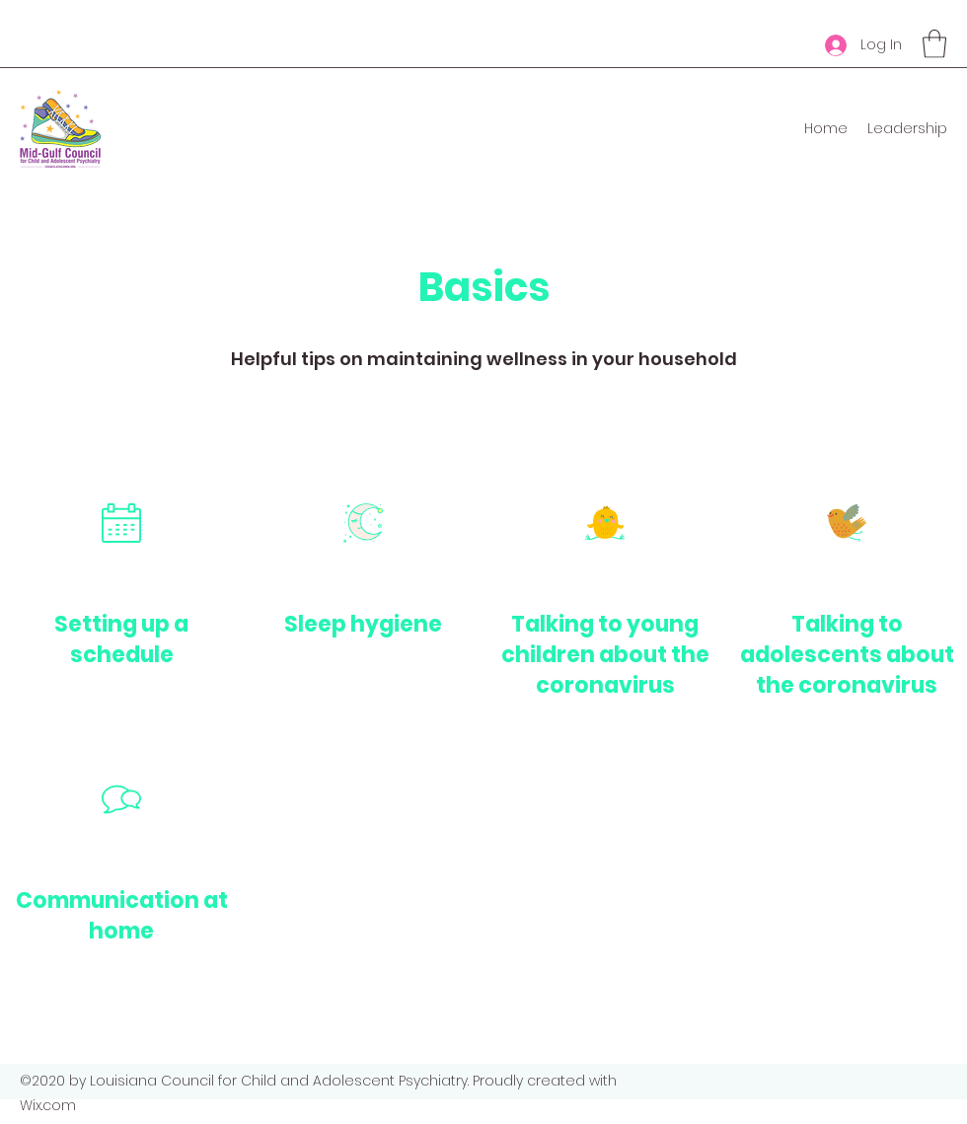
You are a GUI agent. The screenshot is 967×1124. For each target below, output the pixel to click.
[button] (934, 44)
